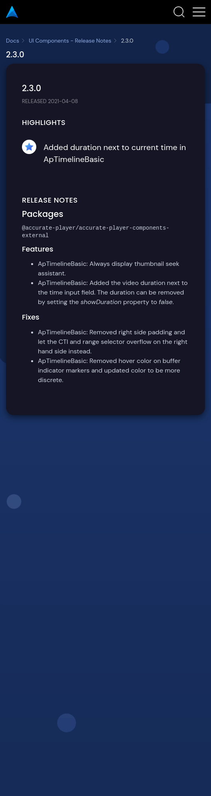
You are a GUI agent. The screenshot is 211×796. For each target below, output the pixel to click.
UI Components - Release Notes (70, 40)
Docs (12, 40)
